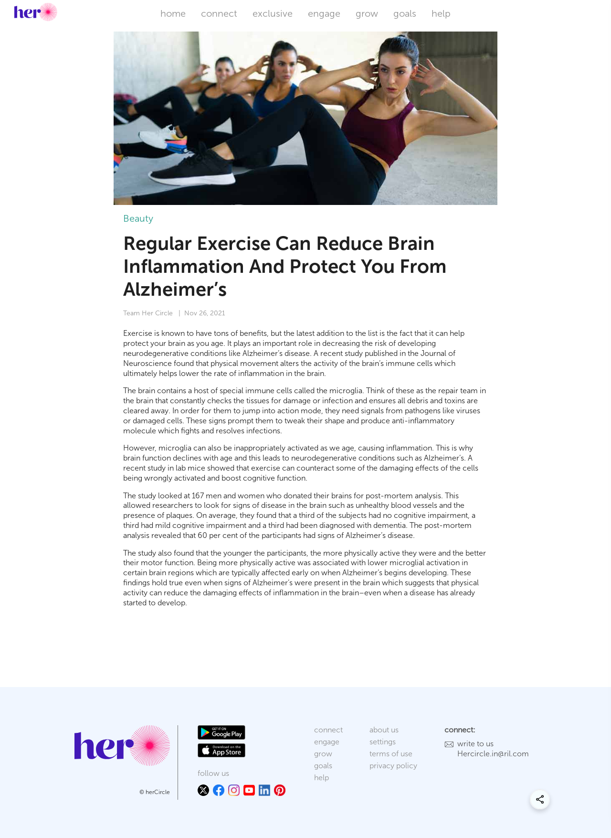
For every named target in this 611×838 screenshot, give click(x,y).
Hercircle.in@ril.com (493, 753)
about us (384, 729)
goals (404, 13)
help (441, 13)
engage (324, 13)
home (173, 13)
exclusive (273, 13)
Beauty (138, 218)
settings (382, 741)
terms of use (390, 753)
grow (367, 13)
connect (219, 13)
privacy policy (393, 765)
